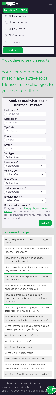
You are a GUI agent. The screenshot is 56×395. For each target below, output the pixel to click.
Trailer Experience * (15, 188)
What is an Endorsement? (19, 352)
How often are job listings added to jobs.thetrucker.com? (24, 259)
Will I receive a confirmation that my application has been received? (25, 287)
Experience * (11, 162)
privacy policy (29, 208)
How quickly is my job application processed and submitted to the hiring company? (26, 298)
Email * (8, 145)
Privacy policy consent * (17, 205)
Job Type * (10, 153)
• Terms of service (29, 383)
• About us (10, 383)
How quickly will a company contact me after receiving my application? (27, 309)
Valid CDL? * (10, 170)
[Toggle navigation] (50, 4)
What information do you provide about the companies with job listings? (27, 327)
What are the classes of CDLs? (21, 335)
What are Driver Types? (18, 341)
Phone (7, 136)
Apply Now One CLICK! (15, 10)
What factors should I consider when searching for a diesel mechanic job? (25, 366)
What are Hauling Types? (19, 346)
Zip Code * (10, 127)
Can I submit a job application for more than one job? (26, 278)
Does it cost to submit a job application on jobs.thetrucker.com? (26, 269)
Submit (45, 223)
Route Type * (11, 179)
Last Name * (10, 119)
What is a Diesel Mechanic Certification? (27, 373)
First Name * (11, 110)
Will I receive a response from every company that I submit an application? (26, 318)
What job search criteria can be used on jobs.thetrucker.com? (27, 250)
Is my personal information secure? (24, 358)
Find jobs (12, 50)
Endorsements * (13, 196)
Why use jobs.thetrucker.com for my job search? (27, 241)
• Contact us (28, 387)
